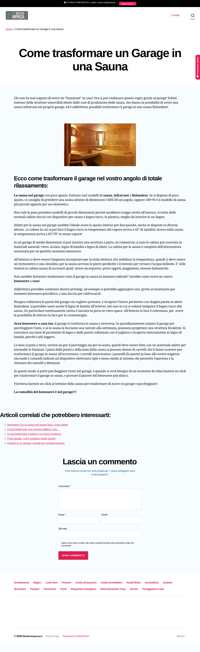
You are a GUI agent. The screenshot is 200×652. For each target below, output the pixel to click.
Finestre (79, 583)
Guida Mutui (164, 583)
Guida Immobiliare (137, 583)
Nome (62, 516)
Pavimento (98, 590)
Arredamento (24, 583)
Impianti (42, 590)
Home (9, 30)
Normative (61, 590)
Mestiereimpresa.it (34, 643)
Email (104, 516)
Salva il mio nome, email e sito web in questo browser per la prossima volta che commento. (97, 545)
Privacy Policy (56, 643)
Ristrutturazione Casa (30, 596)
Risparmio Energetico (140, 590)
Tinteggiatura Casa (81, 596)
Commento (64, 487)
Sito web (62, 530)
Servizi (57, 596)
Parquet (80, 590)
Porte (115, 590)
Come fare (61, 583)
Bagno (44, 583)
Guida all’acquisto (104, 583)
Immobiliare (23, 590)
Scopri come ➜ (127, 3)
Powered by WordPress (80, 643)
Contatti (175, 15)
